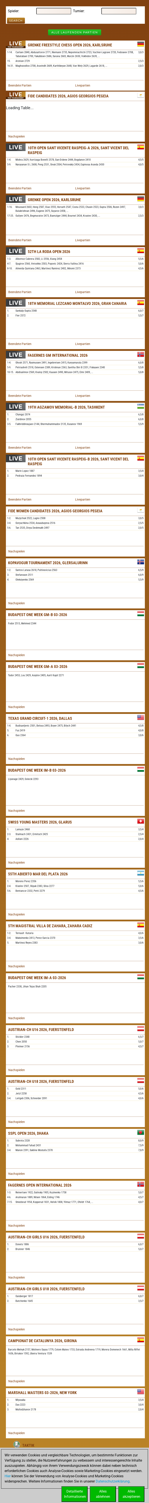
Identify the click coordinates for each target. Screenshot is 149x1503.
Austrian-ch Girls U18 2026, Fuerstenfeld (46, 1289)
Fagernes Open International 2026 (39, 1185)
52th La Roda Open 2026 (49, 251)
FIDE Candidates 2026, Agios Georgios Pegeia (68, 96)
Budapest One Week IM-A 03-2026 (37, 977)
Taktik (28, 1445)
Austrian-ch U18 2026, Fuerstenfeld (41, 1081)
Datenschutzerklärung (113, 1481)
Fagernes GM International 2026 (58, 355)
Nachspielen (16, 136)
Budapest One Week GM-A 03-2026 (37, 666)
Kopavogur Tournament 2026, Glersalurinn (48, 562)
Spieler (13, 11)
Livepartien (82, 85)
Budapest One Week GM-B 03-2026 (37, 614)
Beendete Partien (19, 85)
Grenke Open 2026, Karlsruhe (54, 199)
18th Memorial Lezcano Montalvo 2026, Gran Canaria (77, 303)
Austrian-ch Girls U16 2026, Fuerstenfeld (46, 1237)
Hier (8, 1476)
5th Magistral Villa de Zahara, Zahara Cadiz (50, 926)
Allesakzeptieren (131, 1494)
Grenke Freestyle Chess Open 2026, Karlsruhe (70, 45)
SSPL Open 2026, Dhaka (28, 1133)
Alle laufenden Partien (74, 32)
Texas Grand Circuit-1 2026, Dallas (40, 718)
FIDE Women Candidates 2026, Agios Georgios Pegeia (55, 511)
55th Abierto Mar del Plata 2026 (38, 874)
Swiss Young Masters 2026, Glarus (40, 822)
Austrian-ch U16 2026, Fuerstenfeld (41, 1029)
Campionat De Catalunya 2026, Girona (42, 1340)
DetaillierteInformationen (75, 1494)
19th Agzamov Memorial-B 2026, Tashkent (66, 407)
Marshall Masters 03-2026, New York (42, 1392)
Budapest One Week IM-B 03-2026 (37, 770)
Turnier (78, 11)
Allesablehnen (103, 1494)
